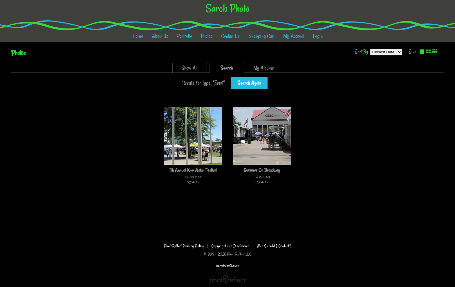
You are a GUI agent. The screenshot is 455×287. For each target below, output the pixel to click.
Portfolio (184, 35)
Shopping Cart (261, 35)
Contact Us (230, 35)
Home (138, 35)
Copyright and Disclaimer (230, 246)
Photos (206, 35)
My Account (293, 35)
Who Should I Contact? (274, 246)
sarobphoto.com (227, 265)
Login (318, 35)
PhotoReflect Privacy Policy (184, 246)
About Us (160, 35)
